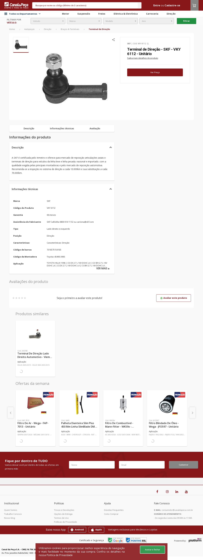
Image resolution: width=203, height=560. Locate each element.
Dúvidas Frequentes (114, 510)
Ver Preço (155, 72)
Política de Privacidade (59, 555)
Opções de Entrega (63, 514)
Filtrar (186, 20)
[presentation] (10, 412)
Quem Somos (10, 510)
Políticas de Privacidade (65, 521)
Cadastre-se (172, 5)
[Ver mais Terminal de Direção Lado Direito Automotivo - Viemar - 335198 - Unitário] (35, 334)
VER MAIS (103, 268)
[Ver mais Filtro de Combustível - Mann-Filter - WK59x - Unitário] (123, 404)
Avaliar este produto (173, 297)
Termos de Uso (61, 517)
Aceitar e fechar (152, 549)
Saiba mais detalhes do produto (142, 58)
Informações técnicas (25, 189)
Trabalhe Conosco (13, 514)
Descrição (18, 147)
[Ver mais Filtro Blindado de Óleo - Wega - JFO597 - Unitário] (167, 404)
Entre (156, 5)
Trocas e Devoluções (64, 510)
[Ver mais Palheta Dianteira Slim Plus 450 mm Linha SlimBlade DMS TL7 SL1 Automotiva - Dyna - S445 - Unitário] (79, 404)
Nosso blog (9, 517)
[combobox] (48, 21)
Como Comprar (111, 514)
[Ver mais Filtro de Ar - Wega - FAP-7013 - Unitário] (35, 404)
